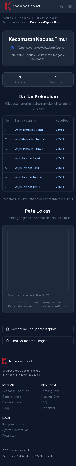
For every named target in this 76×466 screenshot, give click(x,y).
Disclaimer (48, 408)
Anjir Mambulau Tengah (30, 139)
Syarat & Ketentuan (15, 430)
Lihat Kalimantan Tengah (26, 341)
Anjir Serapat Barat (27, 158)
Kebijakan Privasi (13, 424)
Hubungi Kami (50, 396)
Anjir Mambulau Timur (29, 149)
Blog (5, 408)
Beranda (7, 17)
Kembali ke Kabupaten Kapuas (31, 329)
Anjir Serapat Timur (27, 187)
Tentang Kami (50, 391)
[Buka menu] (70, 6)
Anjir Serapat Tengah (29, 177)
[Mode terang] (61, 6)
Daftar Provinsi (12, 402)
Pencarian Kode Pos (15, 391)
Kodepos (24, 17)
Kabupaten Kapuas (13, 22)
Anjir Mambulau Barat (29, 129)
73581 (60, 129)
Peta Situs (9, 435)
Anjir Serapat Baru (27, 168)
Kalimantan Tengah (46, 17)
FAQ (44, 402)
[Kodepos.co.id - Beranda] (22, 6)
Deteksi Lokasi (12, 396)
